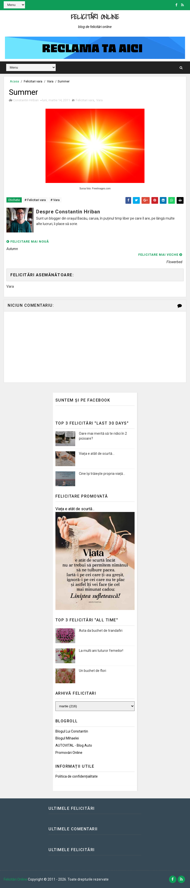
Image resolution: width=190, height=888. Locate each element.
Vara (50, 81)
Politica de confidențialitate (76, 776)
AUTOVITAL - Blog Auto (73, 745)
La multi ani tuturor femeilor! (101, 651)
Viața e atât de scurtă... (97, 454)
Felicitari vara (33, 81)
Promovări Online (68, 753)
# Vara (55, 200)
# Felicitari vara (35, 200)
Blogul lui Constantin (71, 731)
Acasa (14, 81)
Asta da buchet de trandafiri (100, 631)
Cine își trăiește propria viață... (102, 474)
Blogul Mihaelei (67, 738)
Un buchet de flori (92, 671)
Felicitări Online (95, 16)
